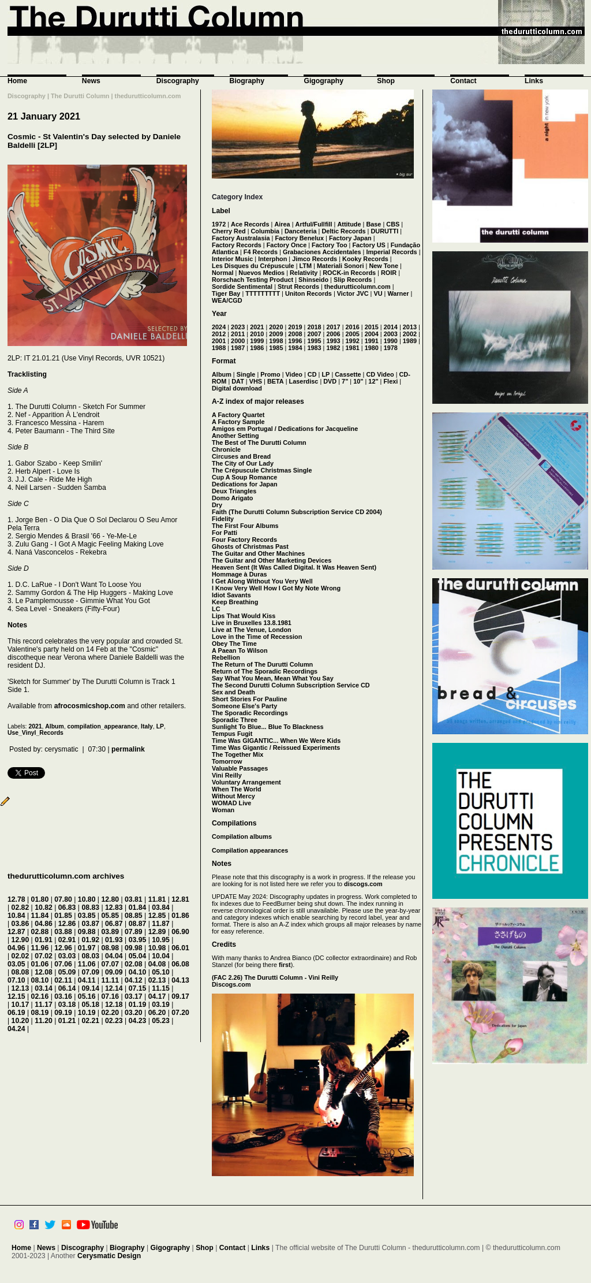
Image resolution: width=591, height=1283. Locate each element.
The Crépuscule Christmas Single (262, 470)
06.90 (180, 932)
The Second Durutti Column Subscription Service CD (291, 685)
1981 (353, 347)
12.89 (157, 932)
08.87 (138, 924)
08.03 (90, 956)
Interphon (272, 258)
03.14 (44, 988)
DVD (329, 381)
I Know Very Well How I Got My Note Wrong (276, 588)
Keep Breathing (235, 601)
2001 (219, 340)
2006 (333, 333)
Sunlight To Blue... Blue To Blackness (268, 726)
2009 (276, 333)
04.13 (180, 980)
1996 (295, 340)
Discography (177, 81)
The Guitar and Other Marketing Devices (271, 560)
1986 (257, 347)
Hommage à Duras (239, 574)
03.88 (63, 932)
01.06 (40, 964)
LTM (306, 265)
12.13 (20, 988)
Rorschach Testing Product (252, 279)
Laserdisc (304, 381)
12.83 (114, 907)
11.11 (110, 980)
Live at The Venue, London (251, 629)
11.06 (87, 964)
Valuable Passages (240, 768)
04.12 (134, 980)
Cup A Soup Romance (244, 477)
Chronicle (226, 449)
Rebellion (226, 657)
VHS (255, 381)
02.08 (134, 964)
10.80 (87, 899)
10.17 (20, 1005)
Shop (386, 81)
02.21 (90, 1021)
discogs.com (363, 883)
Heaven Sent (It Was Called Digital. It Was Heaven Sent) (294, 567)
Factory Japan (350, 238)
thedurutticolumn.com (357, 286)
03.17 (134, 996)
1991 (372, 340)
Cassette (348, 374)
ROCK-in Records (349, 272)
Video (294, 374)
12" (373, 381)
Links (534, 81)
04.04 (114, 956)
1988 (219, 347)
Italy (147, 726)
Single (246, 374)
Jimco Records (314, 258)
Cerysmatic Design (109, 1256)
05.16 (87, 996)
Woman (223, 809)
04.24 (16, 1029)
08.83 (90, 907)
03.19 (161, 1005)
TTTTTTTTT (262, 293)
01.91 (44, 940)
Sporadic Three (234, 719)
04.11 (87, 980)
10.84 (16, 916)
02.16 (40, 996)
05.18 (90, 1005)
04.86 (44, 924)
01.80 (40, 899)
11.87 (161, 924)
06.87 (114, 924)
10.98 (157, 948)
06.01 (180, 948)
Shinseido (313, 279)
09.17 (180, 996)
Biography (247, 81)
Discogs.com (231, 984)
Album (54, 726)
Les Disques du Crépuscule (253, 265)
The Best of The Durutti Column (259, 442)
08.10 (40, 980)
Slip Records (353, 279)
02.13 (157, 980)
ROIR (389, 272)
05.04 (138, 956)
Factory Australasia (241, 238)
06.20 (157, 1013)
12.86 (67, 924)
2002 (410, 333)
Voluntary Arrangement (246, 782)
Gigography (323, 81)
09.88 (87, 932)
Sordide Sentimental (242, 286)
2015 (372, 326)
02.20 (110, 1013)
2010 (257, 333)
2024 (219, 326)
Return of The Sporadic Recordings (264, 671)
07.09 (90, 972)
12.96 (63, 948)
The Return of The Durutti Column (262, 664)
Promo (270, 374)
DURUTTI (384, 231)
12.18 (114, 1005)
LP (160, 726)
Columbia (265, 231)
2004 (372, 333)
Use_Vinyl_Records (35, 733)
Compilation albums (242, 836)
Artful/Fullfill (314, 224)
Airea (282, 224)
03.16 (63, 996)
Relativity (303, 272)
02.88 (40, 932)
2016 (353, 326)
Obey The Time (234, 643)
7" (345, 381)
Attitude (349, 224)
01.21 (67, 1021)
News (91, 81)
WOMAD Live (231, 802)
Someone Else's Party (244, 705)
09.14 (90, 988)
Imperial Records (391, 251)
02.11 (63, 980)
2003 (391, 333)
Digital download (237, 388)
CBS (392, 224)
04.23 (138, 1021)
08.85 (134, 916)
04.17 (157, 996)
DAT (237, 381)
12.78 (16, 899)
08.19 (40, 1013)
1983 (314, 347)
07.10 (16, 980)
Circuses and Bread (241, 456)
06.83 (67, 907)
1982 (333, 347)
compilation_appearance (102, 726)
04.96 (16, 948)
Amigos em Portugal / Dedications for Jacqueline (285, 428)
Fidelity (223, 518)
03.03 (67, 956)
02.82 (20, 907)
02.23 (114, 1021)
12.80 (110, 899)
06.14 (67, 988)
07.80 (63, 899)
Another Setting (235, 435)
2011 (238, 333)
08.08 (20, 972)
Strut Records (298, 286)
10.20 (20, 1021)
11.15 (161, 988)
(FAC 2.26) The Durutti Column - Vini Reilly (275, 977)
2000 (238, 340)
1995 (314, 340)
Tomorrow (227, 761)
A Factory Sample (238, 421)
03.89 (110, 932)
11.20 (44, 1021)
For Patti (224, 532)
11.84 (40, 916)
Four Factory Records (244, 539)
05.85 (110, 916)
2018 (314, 326)
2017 (333, 326)
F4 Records (261, 251)
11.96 (40, 948)
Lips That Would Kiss (243, 615)
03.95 (138, 940)
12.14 (114, 988)
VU (377, 293)
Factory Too (329, 244)
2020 (276, 326)
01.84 (138, 907)
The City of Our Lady (243, 463)
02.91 (67, 940)
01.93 (114, 940)
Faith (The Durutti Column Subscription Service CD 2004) (297, 511)
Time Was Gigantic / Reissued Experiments (276, 747)
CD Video (380, 374)
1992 (353, 340)
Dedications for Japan (245, 484)
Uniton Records (308, 293)
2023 (238, 326)
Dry (217, 504)
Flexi (390, 381)
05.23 (161, 1021)
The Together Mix (237, 754)
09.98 (134, 948)
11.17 (44, 1005)
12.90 (20, 940)
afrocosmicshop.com (89, 706)
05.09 (67, 972)
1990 (391, 340)
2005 (353, 333)
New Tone (383, 265)
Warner (398, 293)
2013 (410, 326)
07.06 (63, 964)
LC (216, 608)
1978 (391, 347)
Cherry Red (229, 231)
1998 (276, 340)
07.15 (138, 988)
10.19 (87, 1013)
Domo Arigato (232, 497)
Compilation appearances (250, 850)
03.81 (134, 899)
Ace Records (250, 224)
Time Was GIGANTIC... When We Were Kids (276, 740)
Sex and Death (233, 692)
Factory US (368, 244)
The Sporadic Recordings (250, 712)
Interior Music (232, 258)
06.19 (16, 1013)
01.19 (138, 1005)
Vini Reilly (227, 775)
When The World (236, 789)
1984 (295, 347)
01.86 (180, 916)
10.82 (44, 907)
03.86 (20, 924)
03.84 (161, 907)
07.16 (110, 996)
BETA (275, 381)
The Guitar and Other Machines (258, 553)
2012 (219, 333)
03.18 (67, 1005)
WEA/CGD (227, 300)
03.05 (16, 964)
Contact (463, 81)
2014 (391, 326)
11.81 (157, 899)
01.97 (87, 948)
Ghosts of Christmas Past (250, 546)
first (285, 964)
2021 (35, 726)
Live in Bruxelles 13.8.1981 (251, 622)
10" (358, 381)
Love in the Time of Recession (257, 636)
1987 (238, 347)
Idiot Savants (231, 595)
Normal (222, 272)
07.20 (180, 1013)
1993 (333, 340)
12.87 (16, 932)
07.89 (134, 932)
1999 (257, 340)
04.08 (157, 964)
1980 (372, 347)
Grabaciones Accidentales (322, 251)
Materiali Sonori (340, 265)
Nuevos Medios (261, 272)
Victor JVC (353, 293)
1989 (410, 340)
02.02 (20, 956)
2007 (314, 333)
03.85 (87, 916)
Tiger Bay (226, 293)
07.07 (110, 964)
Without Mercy (233, 796)
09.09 (114, 972)
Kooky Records (365, 258)
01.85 (63, 916)
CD (312, 374)
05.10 (161, 972)
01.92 (90, 940)
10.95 (161, 940)
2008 (295, 333)
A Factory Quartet (238, 414)
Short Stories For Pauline (249, 699)
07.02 (44, 956)
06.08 (180, 964)
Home (17, 81)
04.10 (138, 972)
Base (373, 224)
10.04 (161, 956)
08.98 (110, 948)
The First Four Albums (245, 525)
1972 (219, 224)
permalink (128, 749)
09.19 (63, 1013)
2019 (295, 326)
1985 (276, 347)
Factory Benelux (299, 238)
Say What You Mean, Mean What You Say (273, 678)
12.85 (157, 916)
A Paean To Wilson (240, 650)
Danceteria (301, 231)
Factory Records (236, 244)
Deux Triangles (234, 491)
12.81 (180, 899)
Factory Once (287, 244)
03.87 (90, 924)
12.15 (16, 996)
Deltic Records (343, 231)
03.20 (134, 1013)
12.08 (44, 972)
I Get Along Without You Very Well (262, 581)
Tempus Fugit (232, 733)
